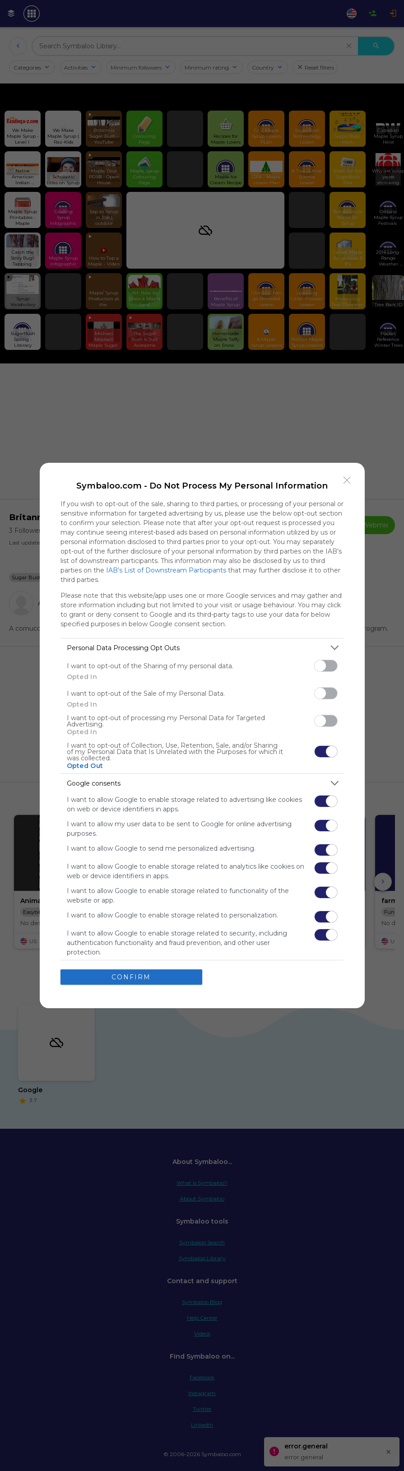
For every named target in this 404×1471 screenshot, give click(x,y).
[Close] (347, 480)
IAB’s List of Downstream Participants (166, 570)
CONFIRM (131, 977)
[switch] (326, 666)
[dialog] (202, 735)
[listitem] (202, 647)
